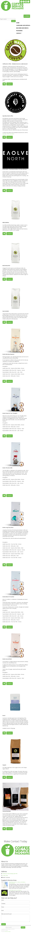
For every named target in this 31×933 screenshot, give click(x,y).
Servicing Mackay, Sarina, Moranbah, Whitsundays (17, 883)
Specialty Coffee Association (8, 133)
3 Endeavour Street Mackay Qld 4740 (9, 873)
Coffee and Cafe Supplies (23, 25)
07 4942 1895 (5, 875)
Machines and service (22, 28)
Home (17, 22)
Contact (18, 33)
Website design (8, 931)
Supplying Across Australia (15, 890)
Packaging (19, 30)
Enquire (9, 84)
